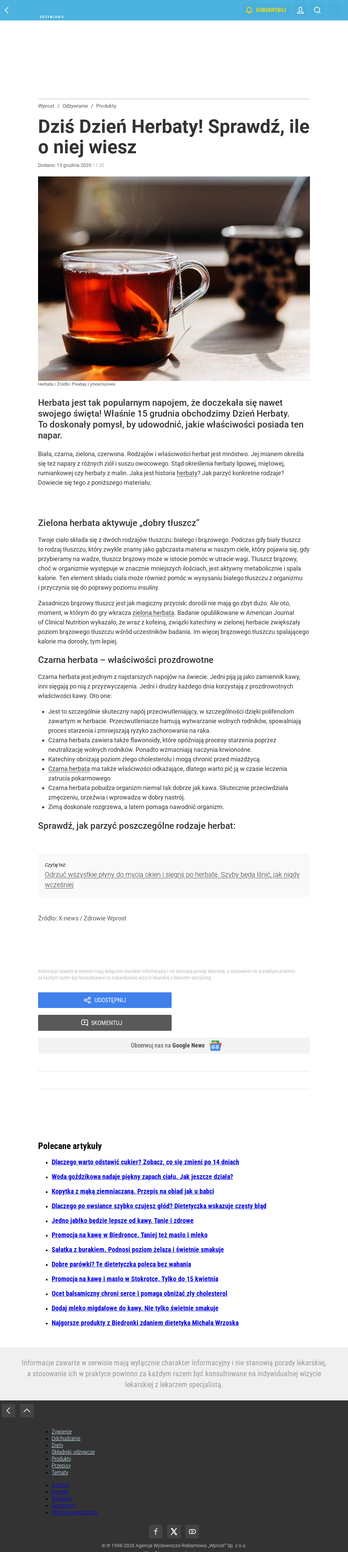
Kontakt (60, 1471)
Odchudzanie (66, 1417)
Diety (57, 1424)
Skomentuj (249, 1001)
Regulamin (63, 1484)
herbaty (187, 473)
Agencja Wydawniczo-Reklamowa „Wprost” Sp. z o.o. (191, 1525)
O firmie (60, 1464)
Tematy (60, 1451)
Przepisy (61, 1445)
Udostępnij (110, 1001)
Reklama (61, 1478)
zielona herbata (153, 612)
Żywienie (62, 1411)
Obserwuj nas (163, 1025)
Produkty (61, 1438)
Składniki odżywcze (73, 1431)
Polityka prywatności (75, 1491)
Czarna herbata (69, 768)
